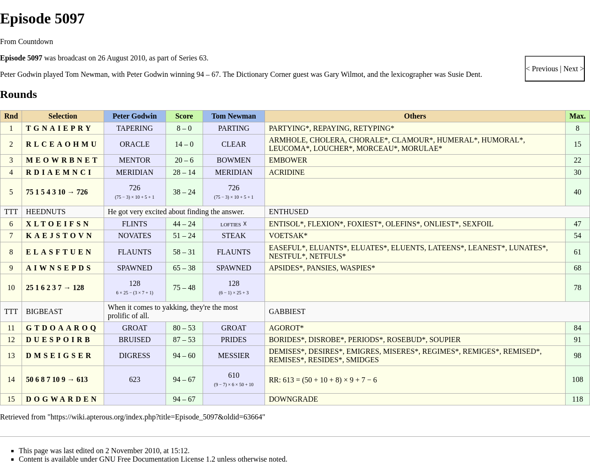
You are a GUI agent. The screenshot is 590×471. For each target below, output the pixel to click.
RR (274, 380)
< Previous (542, 69)
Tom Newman (86, 74)
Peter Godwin (20, 74)
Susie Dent (464, 74)
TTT (11, 212)
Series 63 (192, 58)
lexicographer (411, 74)
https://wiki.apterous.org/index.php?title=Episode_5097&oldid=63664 (156, 417)
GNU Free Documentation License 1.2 (157, 459)
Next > (572, 69)
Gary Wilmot (343, 74)
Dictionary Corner (263, 74)
